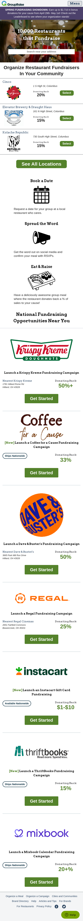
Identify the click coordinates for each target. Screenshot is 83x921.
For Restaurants (25, 906)
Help (33, 901)
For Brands (65, 901)
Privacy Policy (44, 906)
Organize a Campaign (37, 896)
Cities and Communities (64, 896)
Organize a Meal (14, 896)
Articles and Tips (47, 901)
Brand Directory (20, 901)
